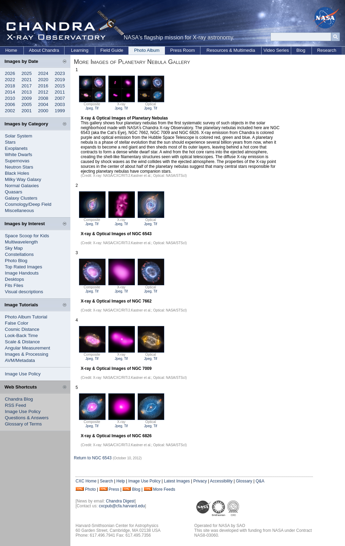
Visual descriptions (24, 291)
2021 (26, 79)
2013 (26, 92)
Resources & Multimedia (231, 50)
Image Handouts (22, 273)
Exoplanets (16, 148)
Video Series (276, 50)
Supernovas (17, 160)
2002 (10, 110)
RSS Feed (15, 405)
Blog (300, 50)
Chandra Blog (19, 399)
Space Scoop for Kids (27, 235)
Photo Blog (16, 260)
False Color (16, 323)
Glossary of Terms (23, 424)
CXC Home (86, 481)
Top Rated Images (23, 266)
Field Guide (111, 50)
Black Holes (17, 173)
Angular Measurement (27, 348)
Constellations (19, 254)
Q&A (260, 481)
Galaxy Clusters (21, 198)
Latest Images (177, 481)
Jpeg (89, 108)
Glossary (244, 481)
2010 (10, 98)
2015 (60, 85)
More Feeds (164, 489)
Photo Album (147, 50)
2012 (43, 92)
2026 (10, 73)
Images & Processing (26, 354)
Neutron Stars (19, 167)
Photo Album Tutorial (26, 316)
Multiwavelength (21, 242)
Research (326, 50)
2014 (10, 92)
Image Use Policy (23, 373)
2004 (43, 104)
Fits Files (14, 285)
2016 (43, 85)
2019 (60, 79)
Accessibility (221, 481)
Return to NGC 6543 (92, 458)
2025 (26, 73)
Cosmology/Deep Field (28, 204)
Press (114, 489)
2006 (10, 104)
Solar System (18, 135)
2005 (26, 104)
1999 (60, 110)
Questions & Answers (27, 417)
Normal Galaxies (22, 185)
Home (11, 50)
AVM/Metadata (20, 360)
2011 (60, 92)
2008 (43, 98)
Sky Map (14, 248)
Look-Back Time (21, 335)
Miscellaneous (19, 210)
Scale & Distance (22, 341)
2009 (26, 98)
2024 (43, 73)
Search (106, 481)
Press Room (182, 50)
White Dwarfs (18, 154)
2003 (60, 104)
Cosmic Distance (22, 329)
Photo (90, 489)
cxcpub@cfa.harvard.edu (122, 506)
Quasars (13, 191)
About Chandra (44, 50)
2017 (26, 85)
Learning (80, 50)
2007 (60, 98)
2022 (10, 79)
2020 (43, 79)
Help (120, 481)
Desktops (14, 279)
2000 (43, 110)
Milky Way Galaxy (23, 179)
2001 (26, 110)
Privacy (200, 481)
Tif (97, 108)
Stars (10, 142)
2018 (10, 85)
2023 (60, 73)
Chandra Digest (120, 501)
